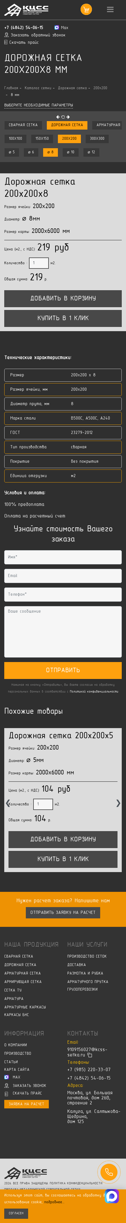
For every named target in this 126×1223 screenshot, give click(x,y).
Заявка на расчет (26, 1104)
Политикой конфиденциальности (94, 691)
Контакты (82, 1034)
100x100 (15, 139)
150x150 (42, 139)
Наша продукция (31, 945)
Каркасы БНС (16, 1015)
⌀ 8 (50, 152)
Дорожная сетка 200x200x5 (61, 736)
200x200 (69, 139)
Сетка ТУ (13, 990)
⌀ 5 (12, 152)
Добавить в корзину (63, 299)
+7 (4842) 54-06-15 (23, 28)
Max (12, 1077)
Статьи (11, 1062)
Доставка (76, 965)
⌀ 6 (31, 152)
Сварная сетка (23, 125)
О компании (15, 1045)
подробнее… (54, 1202)
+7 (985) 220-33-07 (89, 1070)
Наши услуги (87, 945)
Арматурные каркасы (25, 1007)
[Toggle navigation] (110, 10)
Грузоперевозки (82, 989)
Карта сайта (17, 1070)
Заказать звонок (25, 1085)
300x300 (97, 139)
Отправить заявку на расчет (63, 913)
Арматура (14, 999)
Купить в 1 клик (63, 318)
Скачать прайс (23, 1094)
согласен (16, 1213)
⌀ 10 (70, 152)
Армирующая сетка (23, 982)
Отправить (63, 670)
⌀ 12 (91, 152)
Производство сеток (87, 956)
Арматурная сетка (22, 973)
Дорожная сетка (67, 125)
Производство (17, 1054)
